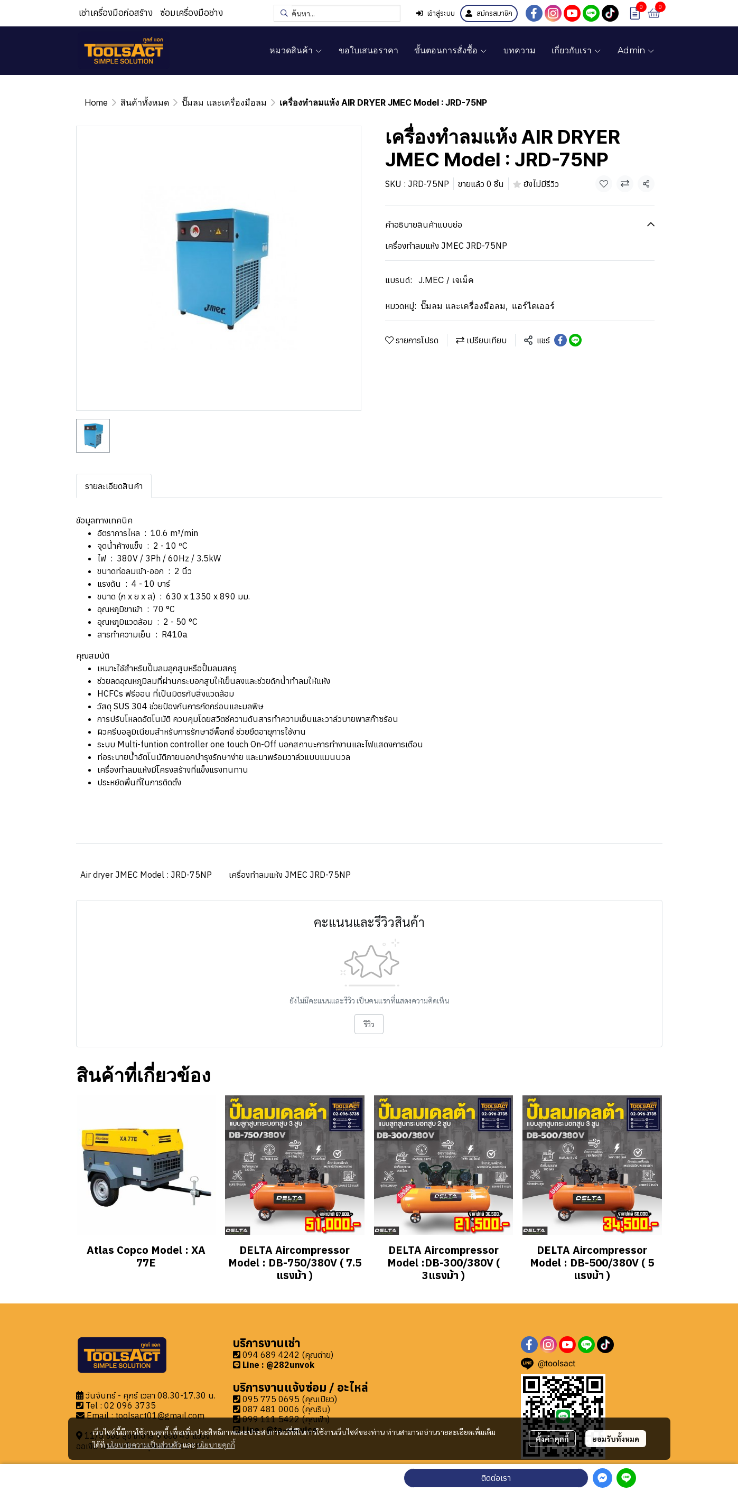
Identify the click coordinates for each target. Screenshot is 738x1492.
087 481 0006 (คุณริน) (286, 1409)
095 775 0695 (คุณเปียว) (289, 1399)
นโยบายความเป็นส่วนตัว (144, 1444)
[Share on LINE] (575, 340)
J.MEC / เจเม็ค (446, 280)
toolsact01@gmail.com (159, 1415)
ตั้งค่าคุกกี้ (552, 1438)
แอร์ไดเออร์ (533, 306)
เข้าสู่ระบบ (435, 13)
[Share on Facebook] (560, 340)
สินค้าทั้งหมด (144, 102)
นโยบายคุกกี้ (216, 1444)
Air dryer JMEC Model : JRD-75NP (146, 874)
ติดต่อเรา (496, 1477)
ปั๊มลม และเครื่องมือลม (224, 102)
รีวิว (369, 1024)
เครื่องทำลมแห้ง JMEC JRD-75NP (290, 874)
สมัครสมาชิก (488, 13)
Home (96, 102)
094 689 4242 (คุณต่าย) (287, 1354)
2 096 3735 (132, 1405)
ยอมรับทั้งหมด (615, 1438)
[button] (337, 13)
